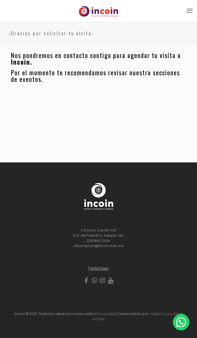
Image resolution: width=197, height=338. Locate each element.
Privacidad (105, 313)
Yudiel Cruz (159, 313)
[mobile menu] (189, 11)
